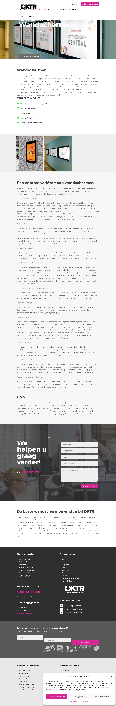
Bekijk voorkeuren (101, 696)
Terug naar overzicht (30, 57)
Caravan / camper (26, 676)
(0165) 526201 (30, 592)
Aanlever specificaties (70, 578)
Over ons (65, 570)
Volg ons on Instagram (73, 612)
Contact (65, 575)
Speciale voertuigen (26, 684)
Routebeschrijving (24, 613)
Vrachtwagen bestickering (29, 690)
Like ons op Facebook (72, 606)
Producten (66, 562)
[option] (29, 153)
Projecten (65, 565)
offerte (32, 531)
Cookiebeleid (74, 702)
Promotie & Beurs (25, 573)
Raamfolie (23, 565)
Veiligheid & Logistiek (27, 570)
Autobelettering (25, 673)
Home (64, 559)
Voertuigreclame (25, 559)
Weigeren (79, 696)
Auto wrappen (24, 671)
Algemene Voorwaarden (71, 584)
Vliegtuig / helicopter (27, 687)
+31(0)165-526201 (72, 4)
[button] (111, 676)
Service (64, 567)
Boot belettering (25, 679)
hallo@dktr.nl (70, 533)
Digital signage (24, 575)
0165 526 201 (30, 471)
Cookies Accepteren (56, 696)
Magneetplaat (24, 681)
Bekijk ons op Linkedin (73, 609)
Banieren (65, 671)
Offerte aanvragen (90, 4)
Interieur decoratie (26, 567)
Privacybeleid (85, 702)
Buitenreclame (24, 562)
